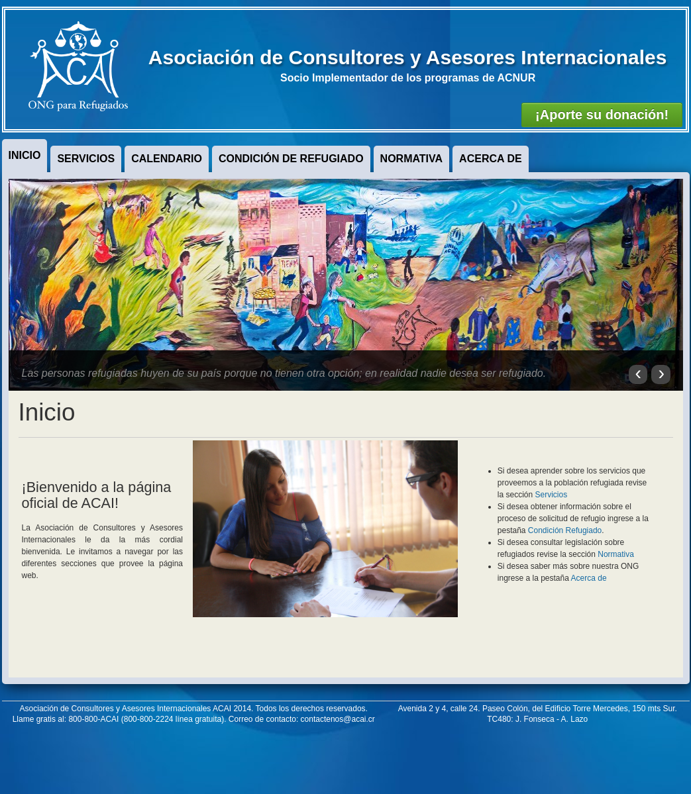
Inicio (25, 155)
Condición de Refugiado (291, 158)
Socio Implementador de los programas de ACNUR (407, 77)
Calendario (166, 158)
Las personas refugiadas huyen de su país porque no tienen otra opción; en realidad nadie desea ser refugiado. (284, 373)
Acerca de (490, 158)
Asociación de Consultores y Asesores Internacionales (407, 57)
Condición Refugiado (565, 530)
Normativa (411, 158)
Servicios (86, 158)
